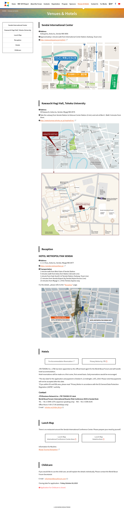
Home (14, 4)
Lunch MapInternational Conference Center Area (60, 438)
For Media (103, 4)
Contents (47, 4)
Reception (17, 40)
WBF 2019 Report (23, 4)
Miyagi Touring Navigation (48, 449)
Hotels (18, 45)
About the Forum (36, 4)
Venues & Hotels (83, 4)
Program (65, 4)
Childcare (18, 50)
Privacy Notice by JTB (97, 361)
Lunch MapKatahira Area (98, 438)
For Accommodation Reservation (60, 361)
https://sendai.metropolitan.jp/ (52, 266)
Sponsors (72, 4)
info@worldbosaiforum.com (55, 479)
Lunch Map (17, 35)
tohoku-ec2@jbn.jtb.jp (53, 407)
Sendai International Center (17, 25)
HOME (4, 11)
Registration (56, 4)
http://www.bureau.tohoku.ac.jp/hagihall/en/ (57, 120)
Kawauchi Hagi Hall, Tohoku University (17, 30)
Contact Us (94, 4)
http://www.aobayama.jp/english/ (53, 40)
